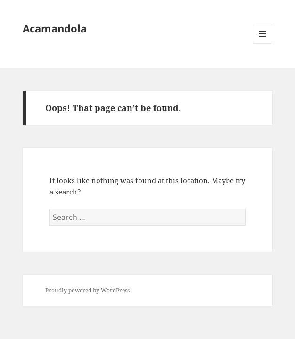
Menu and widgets (262, 43)
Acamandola (55, 28)
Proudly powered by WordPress (87, 290)
